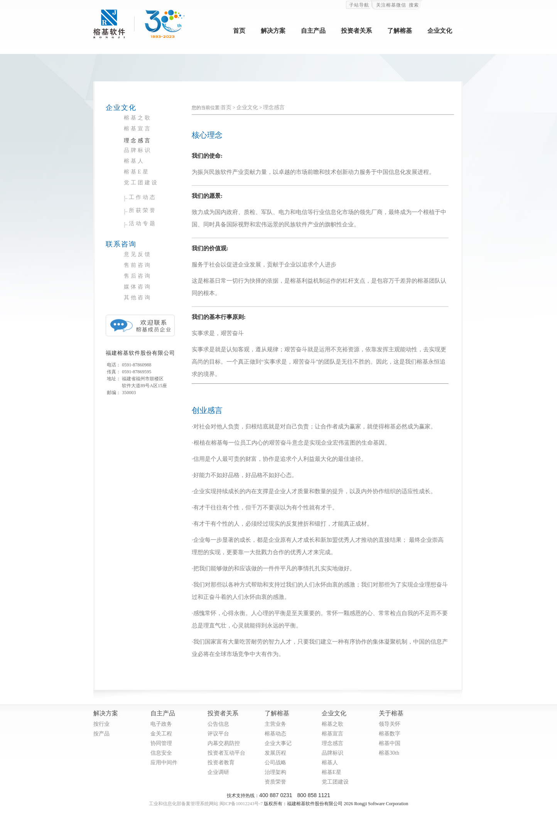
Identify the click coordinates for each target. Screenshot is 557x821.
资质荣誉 (275, 782)
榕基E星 (137, 172)
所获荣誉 (143, 210)
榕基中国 (389, 743)
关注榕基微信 (391, 5)
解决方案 (273, 30)
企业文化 (439, 30)
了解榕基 (399, 30)
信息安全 (161, 753)
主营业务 (275, 724)
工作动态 (143, 197)
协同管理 (161, 743)
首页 (239, 30)
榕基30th (389, 753)
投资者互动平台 (226, 753)
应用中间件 (163, 762)
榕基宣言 (138, 128)
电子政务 (161, 724)
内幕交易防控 (224, 743)
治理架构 (275, 772)
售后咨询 (138, 276)
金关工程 (161, 734)
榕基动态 (275, 734)
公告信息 (218, 724)
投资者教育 (221, 762)
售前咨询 (138, 265)
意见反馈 (138, 254)
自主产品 (313, 30)
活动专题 (143, 223)
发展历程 (275, 753)
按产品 (101, 734)
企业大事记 (278, 743)
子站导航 (359, 5)
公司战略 (275, 762)
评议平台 (218, 734)
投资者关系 (356, 30)
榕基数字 (389, 734)
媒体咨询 (138, 287)
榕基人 (134, 161)
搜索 (414, 5)
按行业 (101, 724)
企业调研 (218, 772)
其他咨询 (138, 297)
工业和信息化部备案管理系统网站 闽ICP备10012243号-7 (206, 803)
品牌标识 (138, 150)
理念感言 (138, 140)
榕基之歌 (138, 118)
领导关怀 (389, 724)
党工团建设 (141, 182)
